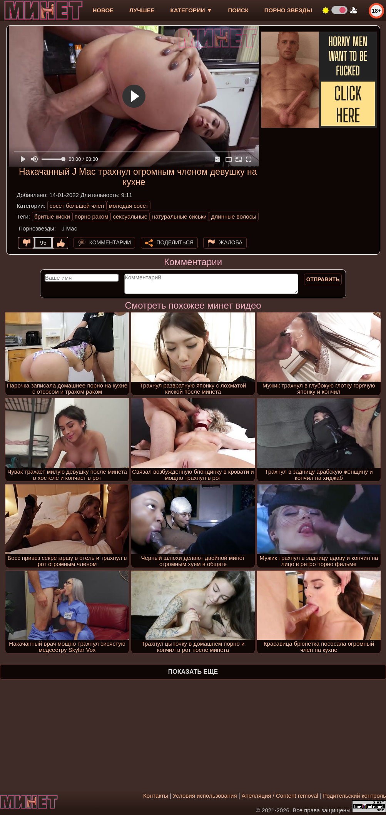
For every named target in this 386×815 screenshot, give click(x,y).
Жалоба (230, 242)
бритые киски (52, 216)
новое (103, 10)
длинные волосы (233, 216)
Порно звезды (288, 10)
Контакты (155, 795)
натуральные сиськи (179, 216)
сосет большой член (77, 205)
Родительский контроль (354, 795)
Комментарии (110, 242)
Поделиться (175, 242)
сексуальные (130, 216)
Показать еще (193, 671)
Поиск (238, 10)
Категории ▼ (191, 10)
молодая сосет (129, 205)
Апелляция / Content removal (280, 795)
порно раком (92, 216)
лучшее (141, 10)
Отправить (323, 279)
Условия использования (205, 795)
